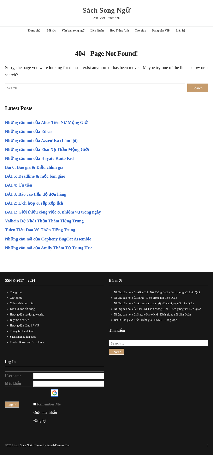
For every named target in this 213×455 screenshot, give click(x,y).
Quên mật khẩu (45, 412)
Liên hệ (180, 30)
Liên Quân (97, 30)
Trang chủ (34, 30)
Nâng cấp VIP (161, 30)
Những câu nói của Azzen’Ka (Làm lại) (41, 140)
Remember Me (49, 404)
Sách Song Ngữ (106, 10)
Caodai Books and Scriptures (27, 342)
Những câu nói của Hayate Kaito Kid (39, 158)
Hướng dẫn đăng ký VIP (24, 325)
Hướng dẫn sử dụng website (27, 314)
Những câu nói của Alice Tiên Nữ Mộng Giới (47, 122)
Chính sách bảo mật (22, 303)
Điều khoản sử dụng (22, 309)
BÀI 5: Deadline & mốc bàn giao (35, 176)
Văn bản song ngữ (73, 30)
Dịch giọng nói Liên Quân (186, 292)
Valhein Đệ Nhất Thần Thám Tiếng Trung (44, 220)
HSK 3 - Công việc (165, 320)
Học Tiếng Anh (119, 30)
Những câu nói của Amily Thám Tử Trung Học (48, 247)
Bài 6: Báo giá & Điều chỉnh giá (34, 167)
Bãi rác (51, 30)
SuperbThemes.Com (58, 445)
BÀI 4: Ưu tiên (18, 185)
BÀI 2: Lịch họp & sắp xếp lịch (34, 203)
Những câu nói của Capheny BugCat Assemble (48, 239)
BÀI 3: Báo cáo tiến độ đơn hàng (35, 194)
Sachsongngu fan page (23, 336)
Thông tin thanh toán (22, 331)
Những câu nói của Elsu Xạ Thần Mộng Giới (47, 149)
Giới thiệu (16, 297)
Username (13, 376)
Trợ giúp (140, 30)
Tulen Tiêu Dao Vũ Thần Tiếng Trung (40, 229)
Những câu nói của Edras (28, 131)
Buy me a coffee (19, 320)
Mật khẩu (13, 383)
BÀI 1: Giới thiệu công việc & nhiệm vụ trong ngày (53, 212)
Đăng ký (39, 421)
